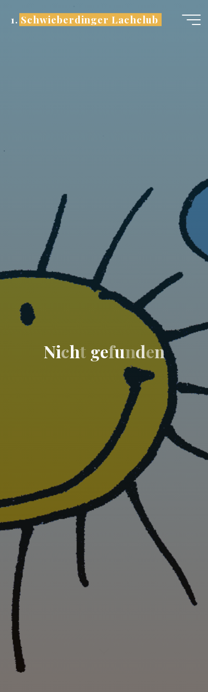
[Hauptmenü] (191, 20)
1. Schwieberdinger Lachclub (84, 19)
